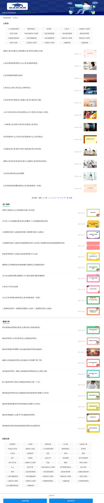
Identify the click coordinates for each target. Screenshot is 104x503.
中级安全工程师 (66, 38)
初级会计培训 (30, 449)
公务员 (15, 18)
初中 (12, 458)
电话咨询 (70, 501)
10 (62, 198)
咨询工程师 (13, 33)
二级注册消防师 (49, 33)
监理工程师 (13, 43)
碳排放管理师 (84, 33)
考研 (12, 472)
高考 (47, 453)
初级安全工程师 (84, 38)
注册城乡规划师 (13, 38)
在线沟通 (25, 501)
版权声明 (51, 495)
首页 (40, 198)
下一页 (66, 198)
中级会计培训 (12, 449)
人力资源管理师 (13, 29)
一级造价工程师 (49, 43)
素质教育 (30, 453)
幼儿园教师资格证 (12, 485)
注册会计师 (83, 444)
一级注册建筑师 (49, 38)
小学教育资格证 (83, 481)
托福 (47, 462)
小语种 (30, 444)
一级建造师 (67, 43)
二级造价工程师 (31, 43)
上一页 (44, 198)
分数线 (30, 458)
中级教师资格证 (48, 481)
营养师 (49, 29)
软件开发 (30, 467)
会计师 (65, 444)
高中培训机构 (83, 458)
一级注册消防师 (66, 33)
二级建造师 (84, 43)
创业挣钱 (66, 458)
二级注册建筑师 (31, 38)
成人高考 (83, 467)
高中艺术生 (12, 462)
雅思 (65, 462)
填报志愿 (48, 444)
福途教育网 (7, 18)
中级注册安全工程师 (31, 33)
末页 (70, 198)
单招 (65, 453)
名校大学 (48, 458)
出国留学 (12, 444)
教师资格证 (31, 29)
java (12, 467)
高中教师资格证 (65, 467)
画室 (83, 453)
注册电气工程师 (84, 29)
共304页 (34, 198)
